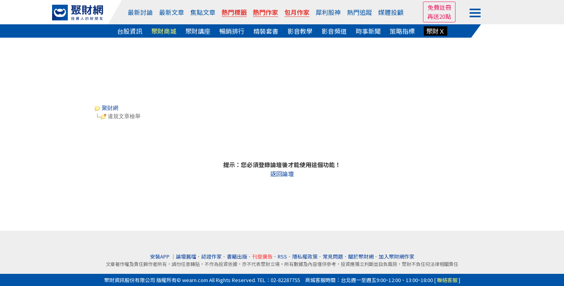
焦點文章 (202, 12)
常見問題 (333, 256)
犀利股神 (328, 12)
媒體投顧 (390, 12)
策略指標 (402, 31)
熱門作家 (265, 12)
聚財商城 (163, 31)
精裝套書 (265, 31)
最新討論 (140, 12)
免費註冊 (439, 7)
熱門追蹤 (359, 12)
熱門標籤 (234, 12)
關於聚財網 (361, 256)
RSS (282, 256)
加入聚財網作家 (396, 256)
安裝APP (160, 256)
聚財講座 (197, 31)
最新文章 (171, 12)
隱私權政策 (305, 256)
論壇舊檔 (186, 256)
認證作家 (211, 256)
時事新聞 (368, 31)
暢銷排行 (231, 31)
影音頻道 (334, 31)
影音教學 (300, 31)
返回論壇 (282, 173)
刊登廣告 (262, 256)
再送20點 (439, 16)
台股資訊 (129, 31)
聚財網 (106, 108)
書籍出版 (237, 256)
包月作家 (296, 12)
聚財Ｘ (435, 31)
